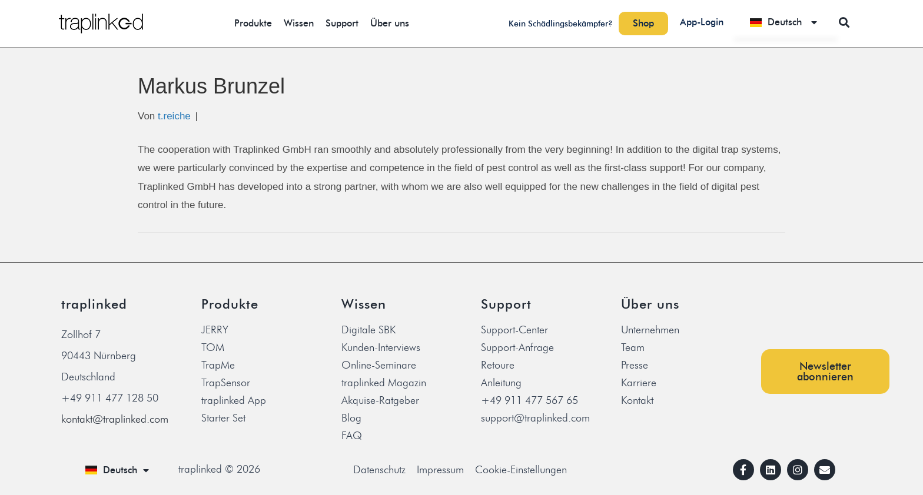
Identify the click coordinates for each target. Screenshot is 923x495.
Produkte (253, 23)
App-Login (701, 22)
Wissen (299, 23)
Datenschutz (379, 469)
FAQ (351, 435)
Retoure (497, 365)
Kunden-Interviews (380, 347)
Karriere (638, 382)
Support (342, 23)
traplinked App (233, 400)
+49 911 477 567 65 (529, 400)
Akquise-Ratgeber (380, 400)
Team (633, 347)
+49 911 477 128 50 (109, 398)
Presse (634, 365)
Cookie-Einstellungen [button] (521, 469)
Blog (351, 418)
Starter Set (223, 418)
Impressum (440, 469)
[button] (844, 22)
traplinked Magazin (383, 382)
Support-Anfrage (517, 347)
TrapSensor (225, 382)
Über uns (389, 23)
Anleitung (501, 382)
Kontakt (637, 400)
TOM (212, 347)
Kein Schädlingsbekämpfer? (561, 24)
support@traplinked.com (535, 418)
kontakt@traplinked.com (114, 419)
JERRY (214, 329)
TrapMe (218, 365)
